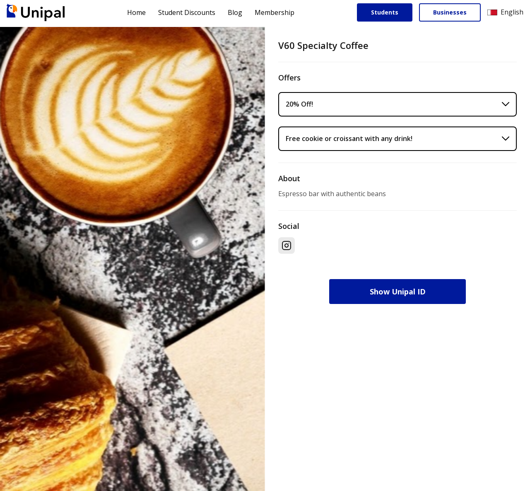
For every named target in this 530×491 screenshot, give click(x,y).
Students (384, 12)
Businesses (450, 12)
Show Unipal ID (398, 292)
